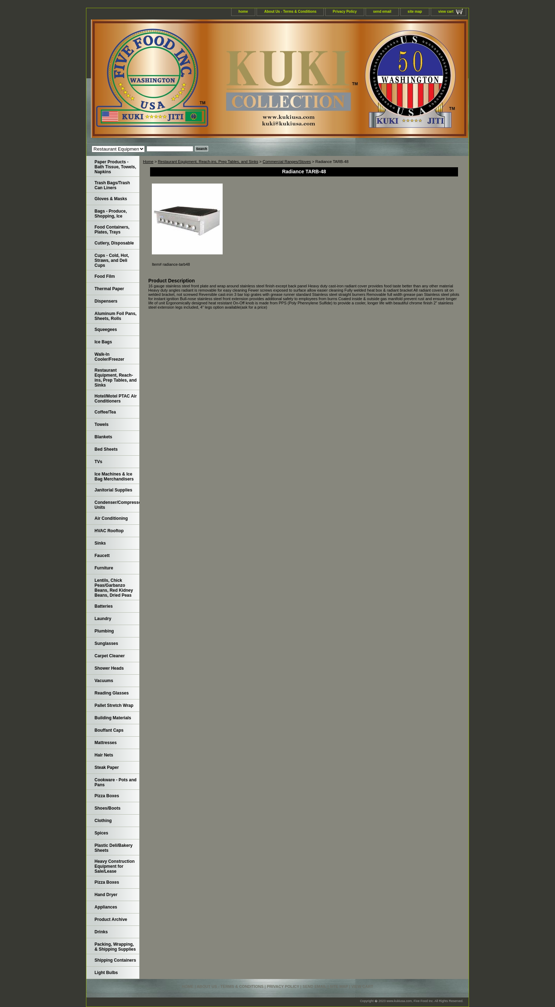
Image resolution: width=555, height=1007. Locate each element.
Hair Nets (104, 755)
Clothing (103, 820)
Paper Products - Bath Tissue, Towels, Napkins (115, 166)
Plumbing (104, 631)
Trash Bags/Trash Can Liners (112, 185)
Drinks (101, 931)
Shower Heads (109, 668)
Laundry (103, 618)
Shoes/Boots (107, 808)
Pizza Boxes (107, 795)
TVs (98, 461)
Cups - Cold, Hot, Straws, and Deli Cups (112, 260)
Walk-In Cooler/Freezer (109, 357)
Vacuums (104, 680)
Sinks (100, 543)
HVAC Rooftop (109, 530)
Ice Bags (103, 341)
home (243, 11)
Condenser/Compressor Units (117, 505)
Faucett (102, 555)
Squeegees (106, 329)
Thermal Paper (109, 288)
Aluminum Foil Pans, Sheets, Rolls (116, 316)
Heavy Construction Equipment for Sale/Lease (115, 866)
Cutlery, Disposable (114, 243)
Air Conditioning (111, 518)
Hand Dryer (106, 894)
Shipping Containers (115, 960)
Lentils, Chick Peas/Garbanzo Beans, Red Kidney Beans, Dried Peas (114, 588)
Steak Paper (107, 767)
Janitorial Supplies (113, 490)
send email (382, 11)
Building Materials (113, 717)
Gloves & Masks (111, 198)
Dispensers (106, 301)
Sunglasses (106, 643)
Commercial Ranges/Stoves (287, 161)
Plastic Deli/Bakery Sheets (113, 848)
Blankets (103, 436)
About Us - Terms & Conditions (290, 11)
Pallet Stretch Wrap (114, 705)
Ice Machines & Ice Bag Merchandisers (114, 477)
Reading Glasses (112, 693)
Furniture (104, 568)
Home (148, 161)
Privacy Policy (345, 11)
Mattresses (106, 742)
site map (415, 11)
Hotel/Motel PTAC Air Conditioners (116, 399)
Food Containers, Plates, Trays (112, 230)
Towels (102, 424)
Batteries (104, 606)
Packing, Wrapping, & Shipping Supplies (115, 947)
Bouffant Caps (109, 730)
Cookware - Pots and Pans (116, 782)
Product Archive (111, 919)
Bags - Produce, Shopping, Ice (111, 214)
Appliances (106, 907)
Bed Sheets (106, 449)
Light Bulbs (106, 972)
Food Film (105, 276)
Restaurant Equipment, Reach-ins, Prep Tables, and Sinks (208, 161)
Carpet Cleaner (110, 655)
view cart (445, 11)
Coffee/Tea (105, 412)
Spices (101, 833)
